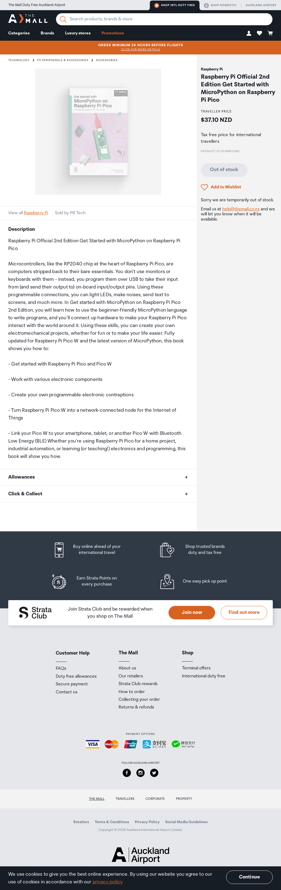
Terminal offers (196, 668)
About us (127, 668)
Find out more (244, 612)
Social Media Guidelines (186, 822)
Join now (192, 612)
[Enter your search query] (164, 19)
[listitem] (91, 550)
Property (184, 799)
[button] (249, 33)
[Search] (63, 19)
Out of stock (224, 169)
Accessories (107, 60)
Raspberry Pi (36, 213)
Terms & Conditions (112, 822)
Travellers (125, 799)
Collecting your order (139, 699)
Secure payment (72, 684)
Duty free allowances (76, 676)
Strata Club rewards (138, 684)
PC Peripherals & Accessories (62, 60)
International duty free (203, 676)
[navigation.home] (27, 19)
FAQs (61, 668)
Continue (249, 877)
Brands (47, 33)
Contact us (66, 692)
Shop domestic (220, 5)
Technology (19, 60)
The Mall (97, 799)
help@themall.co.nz (241, 209)
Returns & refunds (136, 707)
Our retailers (131, 676)
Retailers (81, 822)
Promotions (113, 33)
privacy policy (107, 882)
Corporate (155, 799)
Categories (19, 33)
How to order (132, 692)
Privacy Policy (147, 822)
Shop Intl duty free (174, 5)
